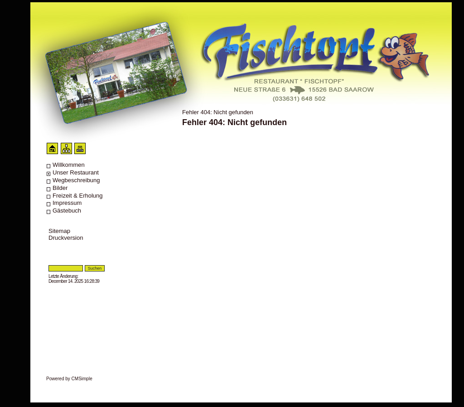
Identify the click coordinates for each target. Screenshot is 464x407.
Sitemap (59, 231)
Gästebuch (67, 210)
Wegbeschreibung (76, 180)
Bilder (60, 187)
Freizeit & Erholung (78, 195)
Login (53, 261)
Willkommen (69, 164)
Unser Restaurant (76, 172)
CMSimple (82, 378)
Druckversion (65, 237)
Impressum (67, 202)
